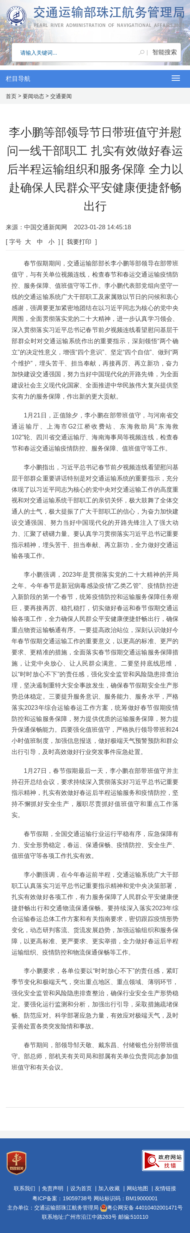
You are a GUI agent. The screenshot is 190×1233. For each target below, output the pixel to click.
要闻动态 (33, 96)
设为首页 (81, 1188)
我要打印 (79, 242)
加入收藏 (109, 1188)
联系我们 (24, 1188)
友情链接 (165, 1188)
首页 (11, 96)
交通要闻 (61, 96)
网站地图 (137, 1188)
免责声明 (52, 1188)
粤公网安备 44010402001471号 (141, 1208)
